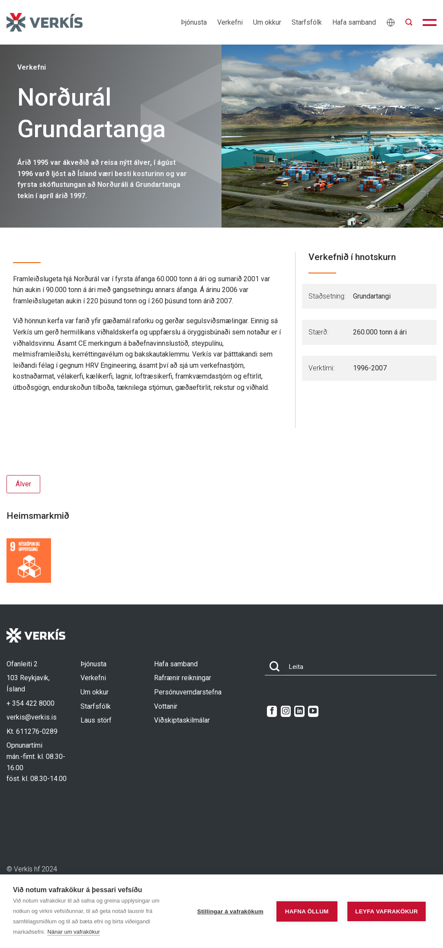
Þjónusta (194, 22)
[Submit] (274, 667)
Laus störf (96, 720)
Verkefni (230, 22)
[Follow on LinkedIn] (299, 711)
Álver (23, 484)
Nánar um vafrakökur (73, 932)
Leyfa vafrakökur (386, 911)
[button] (408, 22)
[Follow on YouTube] (313, 711)
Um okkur (267, 22)
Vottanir (165, 706)
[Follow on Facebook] (272, 711)
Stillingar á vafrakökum (230, 911)
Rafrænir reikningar (182, 678)
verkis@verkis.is (31, 717)
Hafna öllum (307, 911)
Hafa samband (354, 22)
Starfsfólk (307, 22)
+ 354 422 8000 (30, 703)
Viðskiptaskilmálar (182, 720)
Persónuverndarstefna (188, 692)
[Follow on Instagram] (286, 711)
